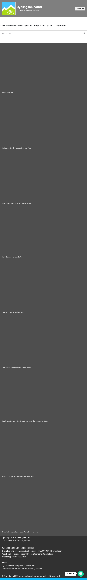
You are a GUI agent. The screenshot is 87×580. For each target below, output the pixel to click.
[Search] (41, 33)
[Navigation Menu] (80, 8)
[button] (81, 574)
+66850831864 (19, 556)
